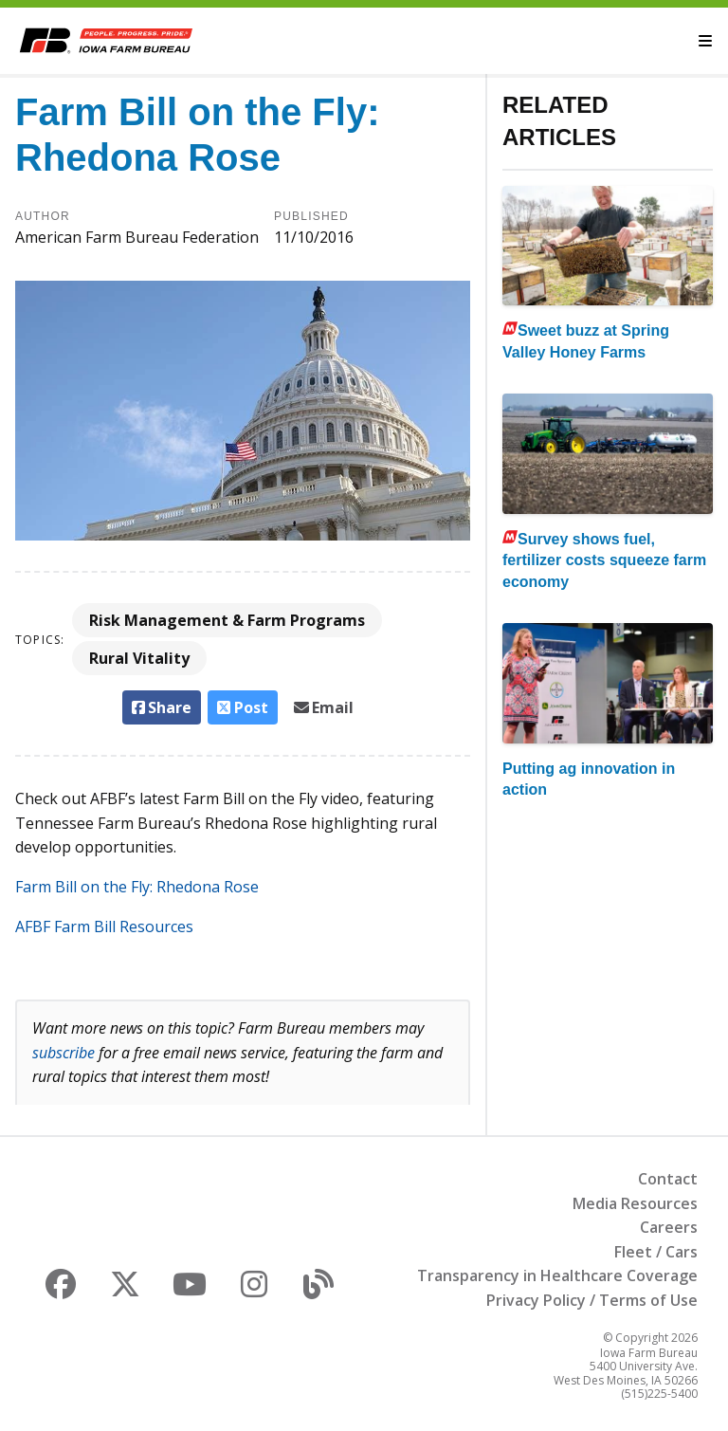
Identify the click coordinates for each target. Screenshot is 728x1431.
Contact (668, 1178)
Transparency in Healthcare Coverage (557, 1275)
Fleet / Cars (656, 1251)
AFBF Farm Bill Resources (104, 926)
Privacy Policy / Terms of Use (592, 1300)
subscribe (63, 1052)
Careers (669, 1227)
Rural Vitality (139, 658)
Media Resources (635, 1203)
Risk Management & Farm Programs (227, 620)
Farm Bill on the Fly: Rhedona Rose (137, 886)
